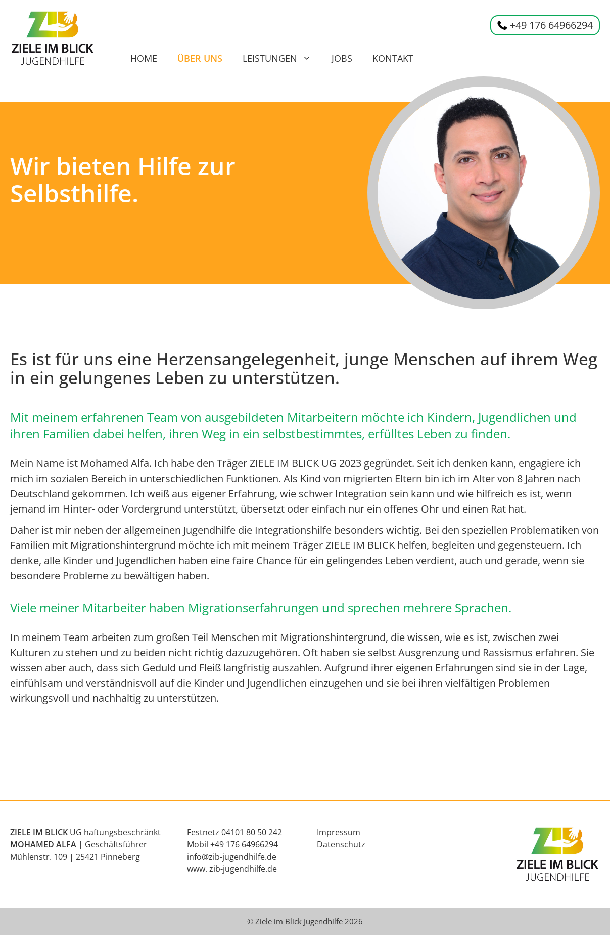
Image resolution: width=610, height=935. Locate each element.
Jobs (342, 58)
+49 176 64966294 (551, 25)
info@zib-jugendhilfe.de (231, 856)
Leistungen (282, 58)
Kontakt (392, 58)
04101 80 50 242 (251, 832)
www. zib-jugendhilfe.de (232, 868)
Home (143, 58)
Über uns (199, 58)
